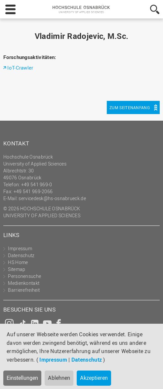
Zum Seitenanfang (129, 107)
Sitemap (16, 269)
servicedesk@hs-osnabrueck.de (52, 198)
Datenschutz (86, 359)
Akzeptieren (94, 377)
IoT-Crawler (20, 67)
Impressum (53, 359)
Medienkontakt (23, 283)
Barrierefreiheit (24, 290)
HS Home (18, 262)
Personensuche (24, 276)
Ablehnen (59, 377)
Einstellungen (22, 377)
